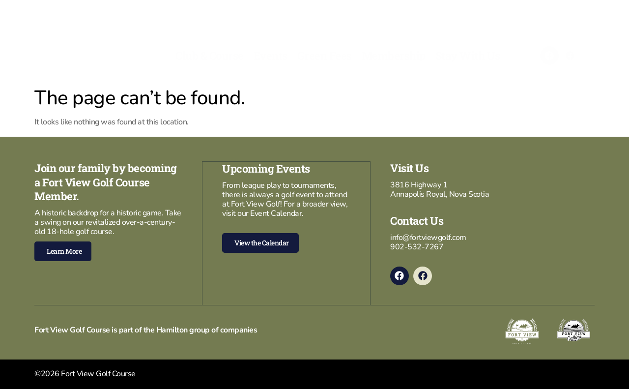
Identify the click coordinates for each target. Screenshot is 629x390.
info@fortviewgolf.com (428, 237)
